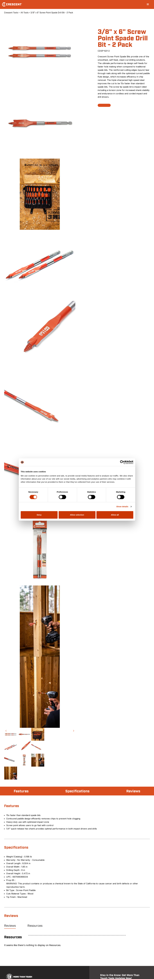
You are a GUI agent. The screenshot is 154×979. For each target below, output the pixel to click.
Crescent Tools (11, 13)
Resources (34, 925)
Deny (39, 515)
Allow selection (77, 515)
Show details (122, 506)
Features (21, 791)
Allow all (115, 515)
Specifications (77, 791)
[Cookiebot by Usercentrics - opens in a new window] (122, 462)
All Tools (24, 13)
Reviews (133, 791)
